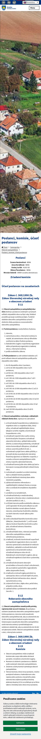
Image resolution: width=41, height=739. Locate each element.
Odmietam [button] (20, 729)
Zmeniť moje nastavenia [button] (20, 734)
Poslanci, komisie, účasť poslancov (14, 252)
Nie (38, 693)
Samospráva (14, 247)
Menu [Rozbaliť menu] (34, 7)
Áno (34, 693)
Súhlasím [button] (20, 722)
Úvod (4, 247)
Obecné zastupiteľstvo (10, 250)
